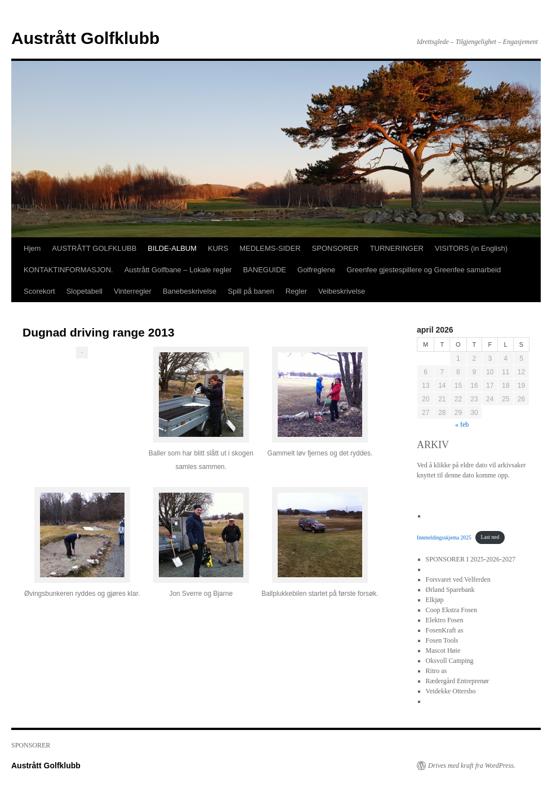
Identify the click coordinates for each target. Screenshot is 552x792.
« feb (462, 424)
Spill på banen (251, 291)
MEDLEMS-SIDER (269, 248)
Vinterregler (133, 291)
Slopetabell (84, 291)
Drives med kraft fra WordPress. (471, 765)
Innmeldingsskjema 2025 (444, 537)
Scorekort (39, 291)
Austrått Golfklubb (85, 38)
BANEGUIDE (264, 270)
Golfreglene (316, 270)
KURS (218, 248)
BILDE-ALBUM (172, 248)
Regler (296, 291)
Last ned (490, 537)
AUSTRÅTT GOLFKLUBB (94, 248)
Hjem (32, 248)
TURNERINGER (397, 248)
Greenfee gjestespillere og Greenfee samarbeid (423, 270)
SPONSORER (335, 248)
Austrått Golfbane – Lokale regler (178, 270)
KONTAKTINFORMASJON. (68, 270)
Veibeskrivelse (341, 291)
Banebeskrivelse (189, 291)
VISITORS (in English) (471, 248)
